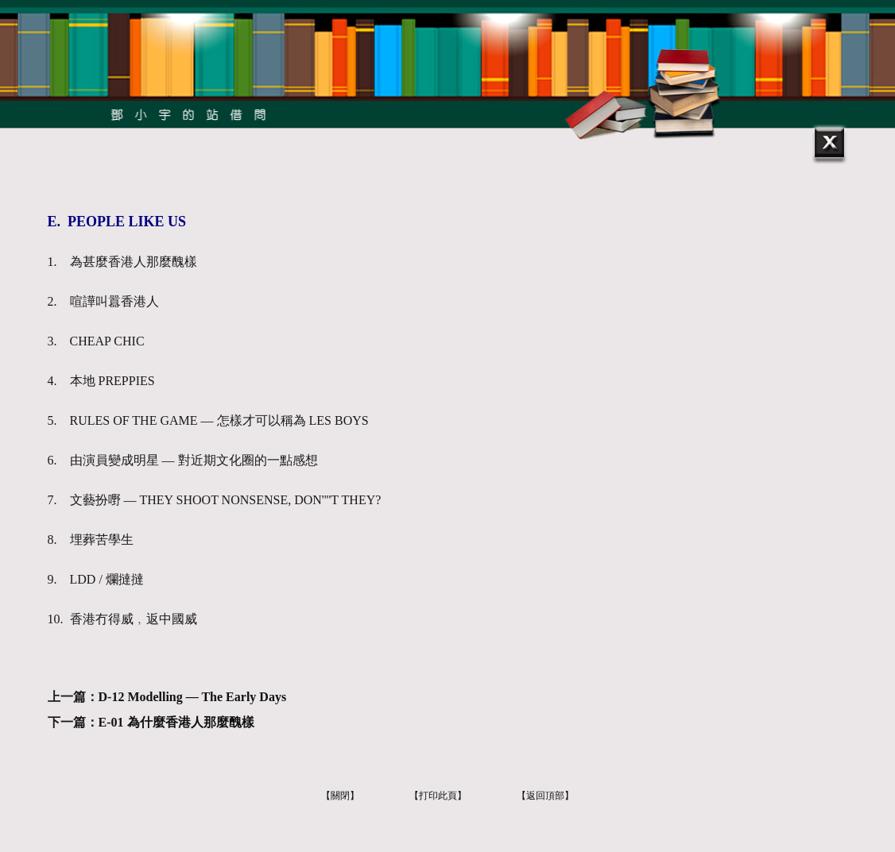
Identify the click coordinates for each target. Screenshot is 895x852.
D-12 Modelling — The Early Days (193, 697)
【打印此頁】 (438, 795)
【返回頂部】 (545, 795)
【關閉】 (340, 795)
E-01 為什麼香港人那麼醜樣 (176, 722)
